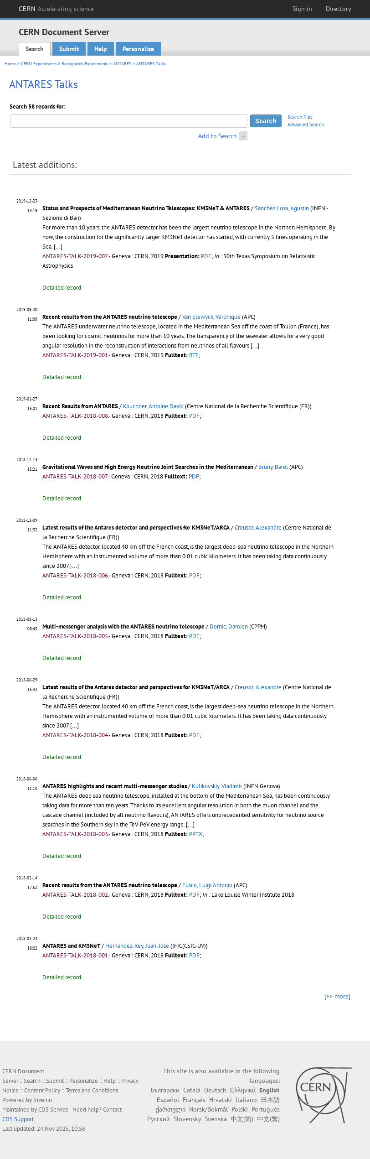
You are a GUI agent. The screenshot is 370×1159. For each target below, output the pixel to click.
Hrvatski (220, 1100)
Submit (69, 49)
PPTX (195, 834)
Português (266, 1109)
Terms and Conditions (92, 1090)
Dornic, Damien (229, 626)
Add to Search (217, 136)
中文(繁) (268, 1119)
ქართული (170, 1109)
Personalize (138, 49)
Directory (338, 9)
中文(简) (242, 1119)
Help (100, 49)
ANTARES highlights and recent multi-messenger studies (115, 786)
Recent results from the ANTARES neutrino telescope (109, 317)
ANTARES (122, 64)
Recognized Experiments (85, 64)
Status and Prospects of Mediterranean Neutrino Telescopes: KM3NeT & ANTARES (146, 208)
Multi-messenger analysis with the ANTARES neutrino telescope (124, 626)
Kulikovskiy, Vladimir (217, 786)
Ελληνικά (243, 1090)
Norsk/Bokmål (208, 1109)
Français (194, 1100)
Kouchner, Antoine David (153, 406)
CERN (56, 9)
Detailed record (61, 287)
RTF (194, 355)
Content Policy (42, 1090)
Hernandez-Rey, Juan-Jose (137, 946)
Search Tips (300, 117)
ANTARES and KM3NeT (71, 946)
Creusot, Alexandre (258, 527)
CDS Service (53, 1109)
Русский (158, 1119)
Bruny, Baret (273, 467)
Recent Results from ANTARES (80, 406)
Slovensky (187, 1119)
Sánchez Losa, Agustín (282, 208)
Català (191, 1090)
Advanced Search (306, 124)
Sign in (302, 9)
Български (165, 1090)
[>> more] (337, 996)
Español (168, 1100)
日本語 (270, 1100)
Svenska (216, 1119)
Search (35, 49)
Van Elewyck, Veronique (211, 317)
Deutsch (215, 1090)
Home (10, 64)
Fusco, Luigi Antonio (207, 885)
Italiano (246, 1100)
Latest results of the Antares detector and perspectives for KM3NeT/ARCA (136, 527)
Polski (239, 1109)
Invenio (42, 1100)
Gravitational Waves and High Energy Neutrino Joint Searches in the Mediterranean (147, 467)
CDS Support (18, 1119)
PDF (206, 256)
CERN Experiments (39, 64)
